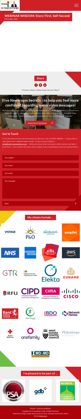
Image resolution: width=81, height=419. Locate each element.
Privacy (32, 408)
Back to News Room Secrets (42, 90)
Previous (25, 90)
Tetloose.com (43, 416)
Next (57, 90)
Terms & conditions (44, 408)
